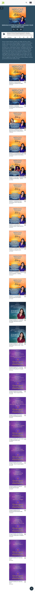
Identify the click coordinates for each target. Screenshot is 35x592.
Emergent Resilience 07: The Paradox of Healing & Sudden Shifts (16, 439)
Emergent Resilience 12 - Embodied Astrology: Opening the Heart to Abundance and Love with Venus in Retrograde (16, 321)
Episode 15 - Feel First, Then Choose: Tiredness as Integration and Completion (16, 250)
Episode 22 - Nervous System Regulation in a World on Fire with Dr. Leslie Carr (16, 83)
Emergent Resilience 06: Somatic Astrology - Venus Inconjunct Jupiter (16, 463)
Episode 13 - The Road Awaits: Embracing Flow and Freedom (15, 297)
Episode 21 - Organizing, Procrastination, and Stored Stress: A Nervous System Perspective (16, 107)
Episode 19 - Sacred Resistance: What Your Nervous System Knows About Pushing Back (16, 155)
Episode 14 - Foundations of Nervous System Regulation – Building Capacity (16, 274)
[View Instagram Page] (1, 8)
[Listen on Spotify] (21, 29)
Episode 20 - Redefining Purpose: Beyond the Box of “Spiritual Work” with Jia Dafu (16, 131)
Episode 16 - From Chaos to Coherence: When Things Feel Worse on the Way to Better (16, 226)
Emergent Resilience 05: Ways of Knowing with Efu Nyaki (15, 487)
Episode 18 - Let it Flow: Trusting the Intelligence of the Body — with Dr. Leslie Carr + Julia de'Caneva (16, 178)
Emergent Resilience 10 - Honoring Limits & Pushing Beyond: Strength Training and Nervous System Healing (16, 369)
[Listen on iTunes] (17, 29)
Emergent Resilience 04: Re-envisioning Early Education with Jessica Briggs (15, 511)
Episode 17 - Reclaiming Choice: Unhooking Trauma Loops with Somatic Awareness (15, 202)
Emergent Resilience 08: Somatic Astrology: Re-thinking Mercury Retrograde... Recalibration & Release (16, 416)
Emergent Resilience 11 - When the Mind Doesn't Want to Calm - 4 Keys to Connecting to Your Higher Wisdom (16, 345)
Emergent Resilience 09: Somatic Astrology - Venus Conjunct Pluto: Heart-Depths (16, 392)
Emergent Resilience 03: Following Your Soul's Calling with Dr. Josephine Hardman (16, 535)
